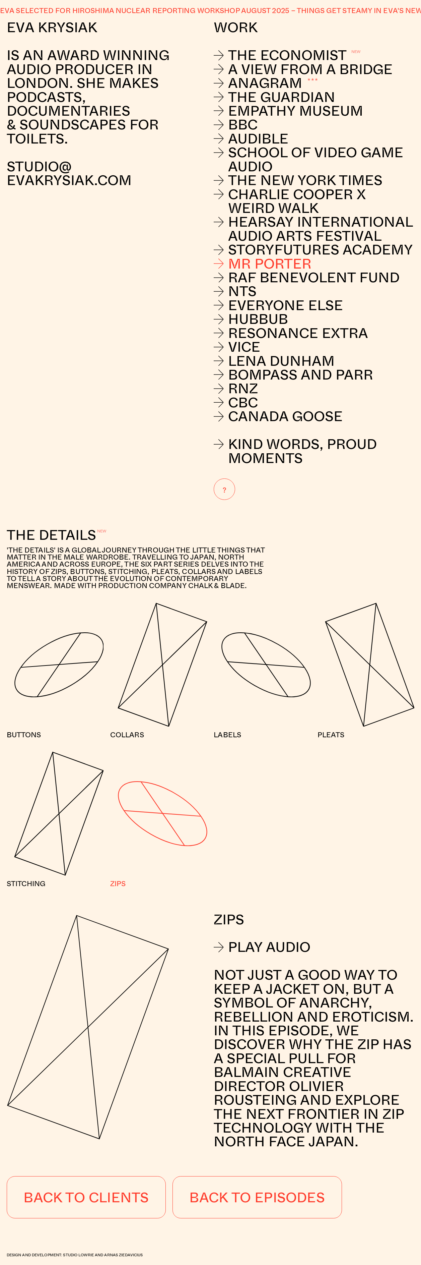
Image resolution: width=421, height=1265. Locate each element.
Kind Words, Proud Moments (295, 451)
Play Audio (262, 947)
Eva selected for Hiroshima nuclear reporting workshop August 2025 (144, 10)
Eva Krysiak (52, 27)
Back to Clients (86, 1197)
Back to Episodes (257, 1197)
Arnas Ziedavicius (123, 1255)
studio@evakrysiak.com (71, 173)
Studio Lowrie (78, 1255)
